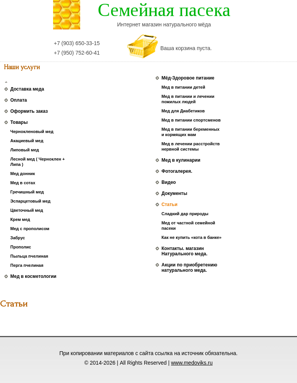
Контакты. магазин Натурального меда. (184, 251)
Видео (168, 182)
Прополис (20, 247)
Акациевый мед (26, 140)
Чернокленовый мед (31, 131)
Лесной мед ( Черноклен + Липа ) (37, 162)
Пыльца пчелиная (29, 256)
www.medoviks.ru (192, 363)
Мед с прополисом (29, 228)
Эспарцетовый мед (30, 201)
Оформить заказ (29, 111)
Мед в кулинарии (180, 160)
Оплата (18, 100)
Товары (18, 122)
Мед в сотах (22, 182)
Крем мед (20, 219)
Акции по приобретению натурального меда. (189, 267)
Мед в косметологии (33, 276)
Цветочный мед (26, 210)
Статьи (169, 204)
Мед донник (22, 173)
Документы (174, 193)
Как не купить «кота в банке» (191, 237)
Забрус (17, 237)
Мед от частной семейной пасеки (188, 225)
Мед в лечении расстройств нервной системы (190, 146)
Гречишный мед (27, 192)
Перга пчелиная (27, 265)
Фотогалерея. (176, 171)
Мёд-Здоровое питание (187, 78)
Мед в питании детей (183, 87)
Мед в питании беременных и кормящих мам (190, 132)
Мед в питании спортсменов (191, 120)
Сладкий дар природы (184, 213)
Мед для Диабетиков (183, 111)
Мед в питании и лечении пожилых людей (187, 99)
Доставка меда (27, 89)
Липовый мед (24, 150)
